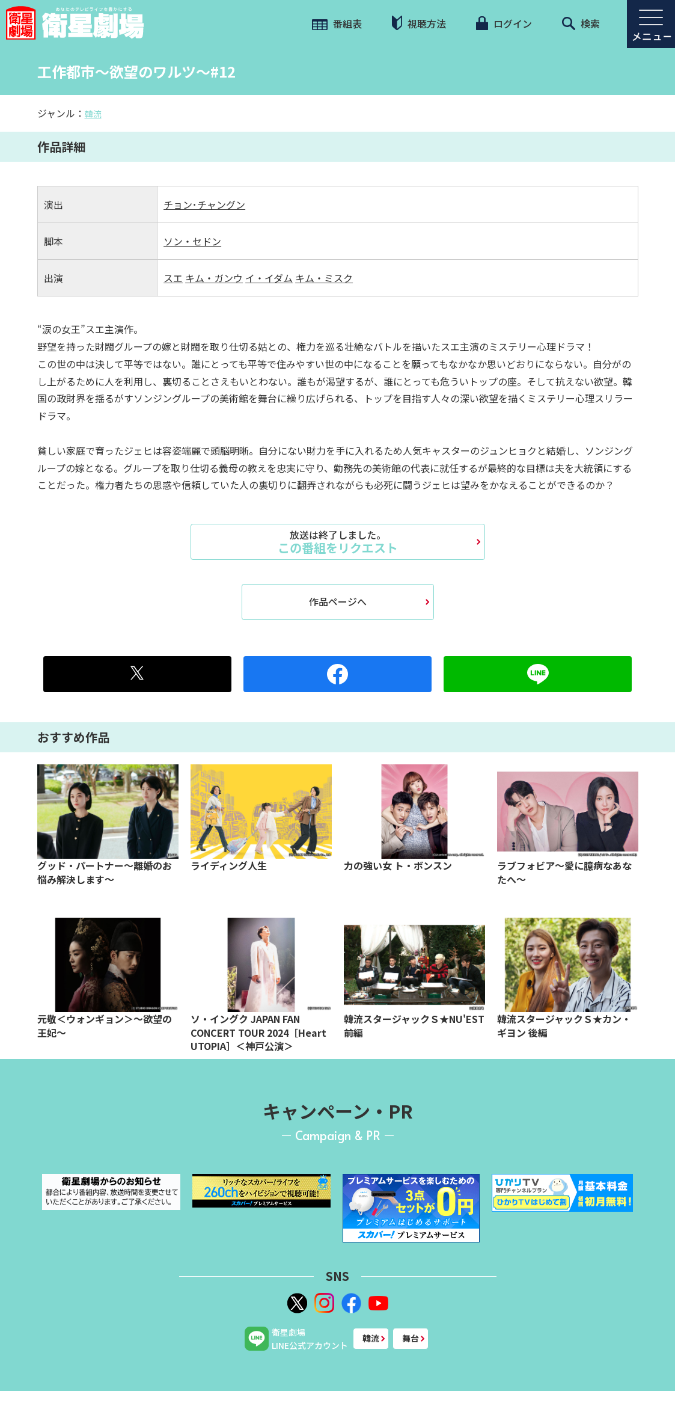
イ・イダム (269, 278)
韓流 (93, 114)
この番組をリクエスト (337, 541)
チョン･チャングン (204, 204)
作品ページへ (338, 601)
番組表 (337, 23)
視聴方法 (419, 23)
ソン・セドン (192, 241)
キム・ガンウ (214, 278)
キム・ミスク (324, 278)
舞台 (410, 1338)
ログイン (503, 23)
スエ (173, 278)
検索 (581, 23)
